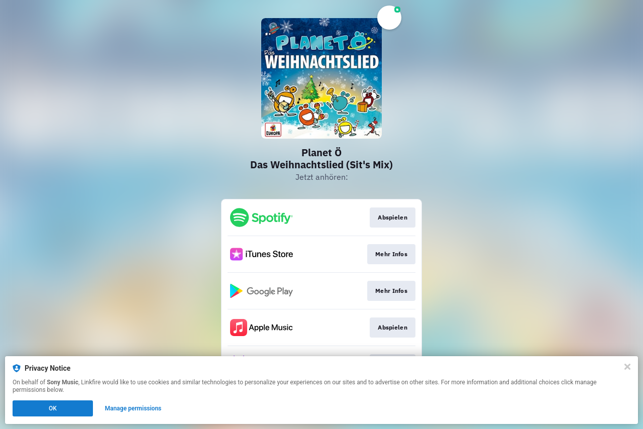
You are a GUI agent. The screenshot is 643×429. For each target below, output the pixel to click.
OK (53, 408)
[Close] (627, 367)
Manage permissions (133, 408)
